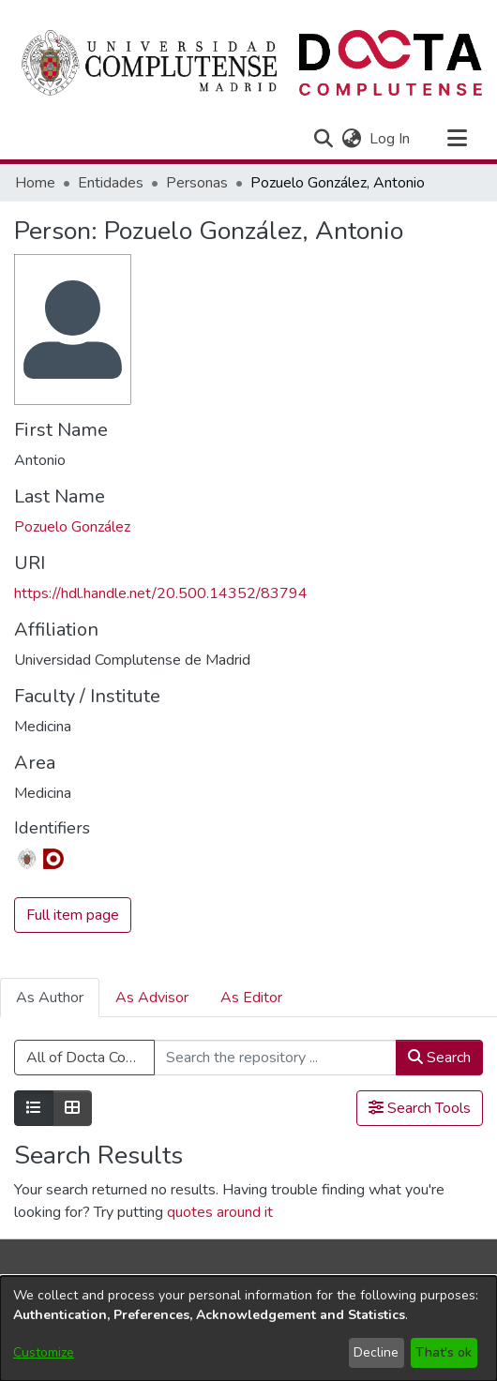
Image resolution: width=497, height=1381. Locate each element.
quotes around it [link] (220, 1212)
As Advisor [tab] (151, 997)
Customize (43, 1352)
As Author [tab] (49, 997)
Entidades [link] (110, 183)
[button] (323, 139)
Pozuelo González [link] (72, 527)
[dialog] (248, 1328)
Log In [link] (390, 138)
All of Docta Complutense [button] (90, 1057)
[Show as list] (33, 1108)
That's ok (443, 1352)
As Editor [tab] (251, 997)
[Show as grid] (72, 1108)
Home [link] (35, 183)
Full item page (72, 915)
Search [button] (439, 1057)
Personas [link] (197, 183)
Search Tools (420, 1108)
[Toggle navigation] (456, 139)
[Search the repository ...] (275, 1057)
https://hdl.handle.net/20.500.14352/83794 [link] (161, 593)
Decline (376, 1352)
